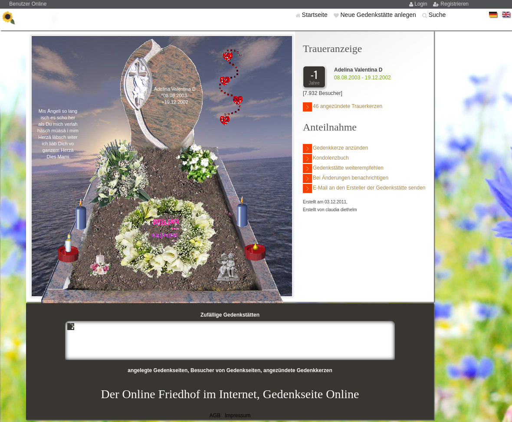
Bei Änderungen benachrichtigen (345, 178)
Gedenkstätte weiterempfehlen (343, 168)
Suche (437, 14)
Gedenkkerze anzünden (335, 148)
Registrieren (454, 4)
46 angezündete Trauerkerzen (342, 106)
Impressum (237, 415)
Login (421, 4)
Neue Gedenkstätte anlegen (378, 14)
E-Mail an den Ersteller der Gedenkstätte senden (364, 188)
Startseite (315, 14)
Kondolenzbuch (326, 158)
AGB (215, 415)
